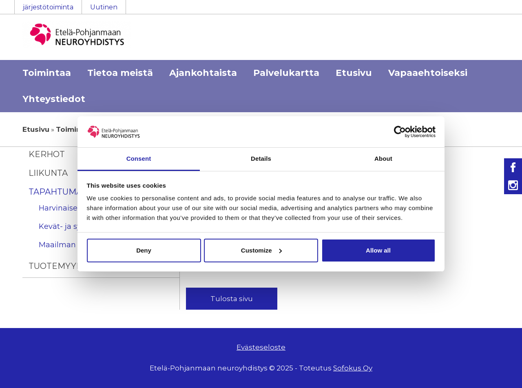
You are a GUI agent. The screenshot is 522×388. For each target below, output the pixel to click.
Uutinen (103, 7)
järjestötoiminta (48, 7)
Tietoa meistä (120, 72)
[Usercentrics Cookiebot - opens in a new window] (400, 132)
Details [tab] (261, 158)
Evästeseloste (261, 347)
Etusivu (354, 72)
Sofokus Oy (352, 368)
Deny (143, 250)
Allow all (378, 250)
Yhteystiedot (53, 98)
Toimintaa (46, 72)
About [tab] (383, 158)
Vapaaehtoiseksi (427, 72)
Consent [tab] (138, 158)
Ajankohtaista (203, 72)
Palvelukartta (286, 72)
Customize (261, 250)
